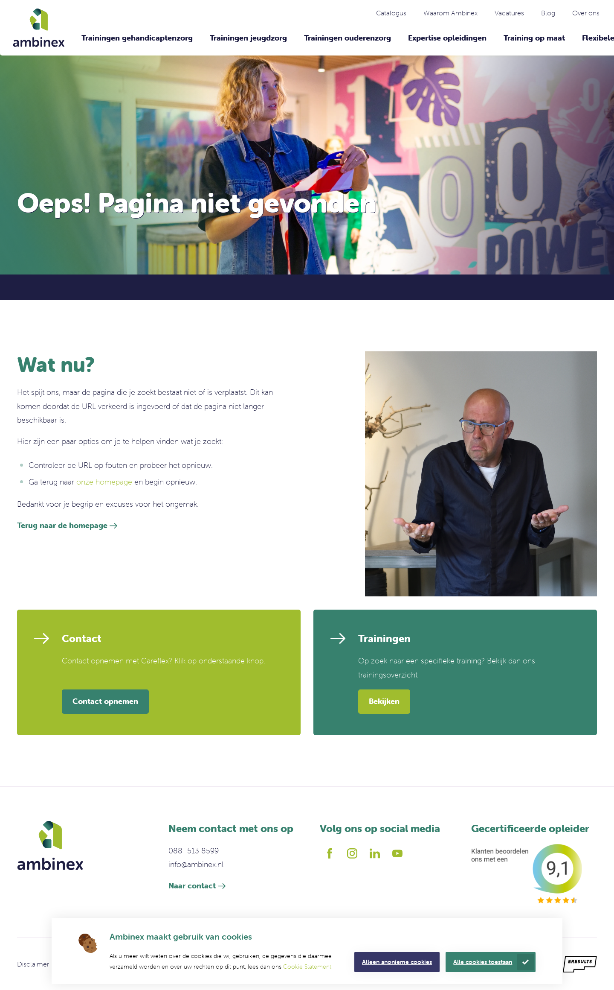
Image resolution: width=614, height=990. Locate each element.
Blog (548, 13)
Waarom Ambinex (450, 13)
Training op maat (534, 38)
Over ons (586, 13)
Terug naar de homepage (62, 525)
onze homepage (104, 482)
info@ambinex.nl (195, 864)
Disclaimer (33, 964)
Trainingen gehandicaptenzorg (137, 38)
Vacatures (509, 13)
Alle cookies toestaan (482, 962)
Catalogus (391, 13)
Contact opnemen (105, 701)
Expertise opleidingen (447, 38)
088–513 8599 (193, 851)
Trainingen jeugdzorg (248, 38)
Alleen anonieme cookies (397, 962)
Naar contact (192, 886)
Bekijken (384, 701)
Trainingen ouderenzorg (347, 38)
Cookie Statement (307, 966)
